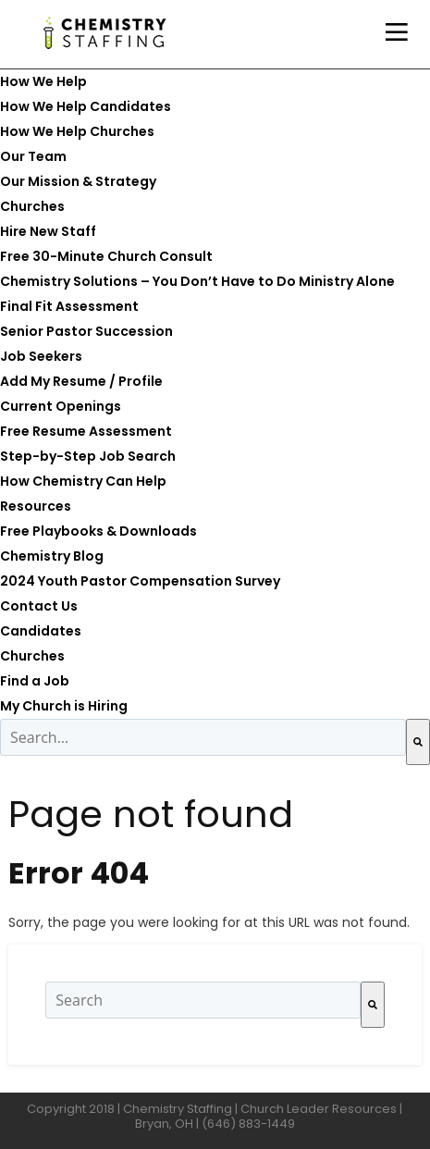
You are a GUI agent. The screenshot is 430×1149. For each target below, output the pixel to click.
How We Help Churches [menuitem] (77, 131)
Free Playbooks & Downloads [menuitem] (98, 531)
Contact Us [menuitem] (39, 606)
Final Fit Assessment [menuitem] (69, 306)
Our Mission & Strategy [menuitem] (78, 181)
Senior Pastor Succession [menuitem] (86, 331)
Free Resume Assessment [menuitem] (86, 431)
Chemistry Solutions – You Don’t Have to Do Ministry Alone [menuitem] (197, 281)
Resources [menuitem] (35, 506)
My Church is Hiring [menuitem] (64, 706)
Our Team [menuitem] (33, 156)
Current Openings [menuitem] (60, 406)
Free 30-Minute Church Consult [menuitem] (106, 256)
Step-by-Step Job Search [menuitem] (88, 456)
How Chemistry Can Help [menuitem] (83, 481)
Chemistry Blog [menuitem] (52, 556)
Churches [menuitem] (32, 206)
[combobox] (203, 737)
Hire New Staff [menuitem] (48, 231)
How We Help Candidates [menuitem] (85, 106)
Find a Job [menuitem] (34, 681)
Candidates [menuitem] (40, 631)
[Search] (418, 742)
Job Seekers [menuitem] (41, 356)
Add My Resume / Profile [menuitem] (81, 381)
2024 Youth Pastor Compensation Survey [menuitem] (140, 581)
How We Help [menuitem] (43, 81)
